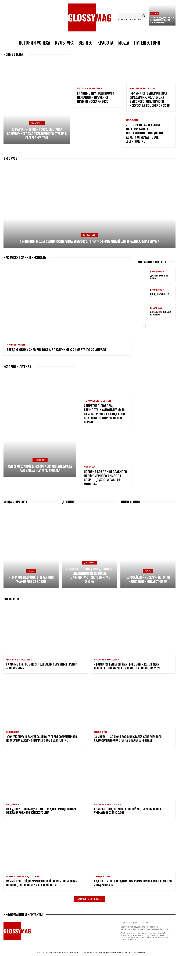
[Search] (143, 16)
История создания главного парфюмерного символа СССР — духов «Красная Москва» (105, 477)
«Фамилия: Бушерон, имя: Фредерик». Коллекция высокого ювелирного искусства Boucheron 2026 (150, 99)
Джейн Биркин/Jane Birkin (159, 277)
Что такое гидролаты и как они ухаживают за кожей (31, 579)
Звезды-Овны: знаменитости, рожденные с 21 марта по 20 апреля (56, 349)
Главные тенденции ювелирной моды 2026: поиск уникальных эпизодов (127, 811)
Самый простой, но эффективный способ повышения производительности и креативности (41, 883)
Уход (31, 570)
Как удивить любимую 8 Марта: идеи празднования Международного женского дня (41, 811)
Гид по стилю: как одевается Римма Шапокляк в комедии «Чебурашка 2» (133, 883)
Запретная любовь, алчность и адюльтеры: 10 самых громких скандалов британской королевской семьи (104, 413)
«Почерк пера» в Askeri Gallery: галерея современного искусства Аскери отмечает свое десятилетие (145, 133)
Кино (148, 570)
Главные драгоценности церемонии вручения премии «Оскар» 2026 (95, 97)
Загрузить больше (89, 898)
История (40, 460)
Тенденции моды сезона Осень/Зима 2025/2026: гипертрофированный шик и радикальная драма (89, 241)
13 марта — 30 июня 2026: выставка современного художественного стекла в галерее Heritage (37, 133)
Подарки (13, 804)
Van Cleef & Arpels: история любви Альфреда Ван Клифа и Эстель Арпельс (40, 468)
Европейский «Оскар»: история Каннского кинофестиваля (148, 579)
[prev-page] (138, 326)
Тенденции (89, 234)
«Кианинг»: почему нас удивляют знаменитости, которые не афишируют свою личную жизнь (89, 575)
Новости (36, 122)
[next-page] (143, 326)
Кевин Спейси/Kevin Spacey (159, 295)
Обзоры (154, 13)
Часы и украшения (89, 88)
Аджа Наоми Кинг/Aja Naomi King (160, 313)
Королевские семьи (97, 401)
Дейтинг (89, 562)
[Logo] (89, 17)
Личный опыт (16, 345)
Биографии (157, 272)
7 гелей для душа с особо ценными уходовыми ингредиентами (162, 20)
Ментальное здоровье (23, 877)
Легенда (89, 467)
